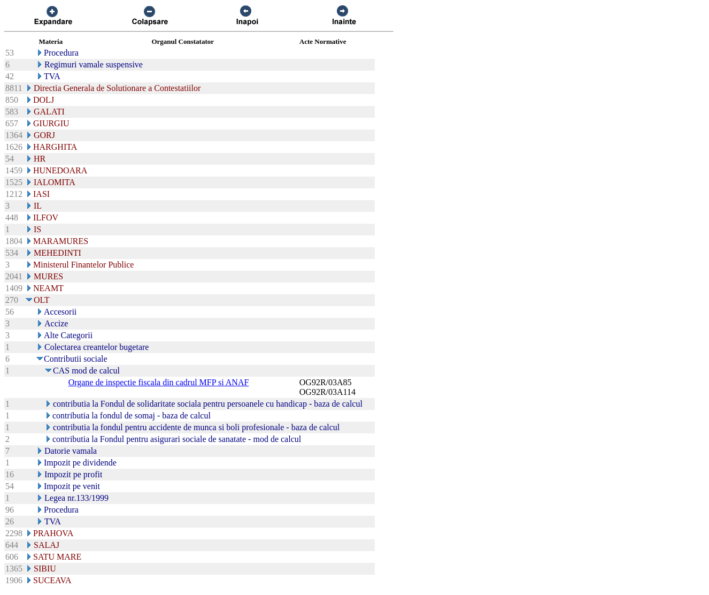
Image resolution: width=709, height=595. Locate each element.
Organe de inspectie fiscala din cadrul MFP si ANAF (158, 382)
